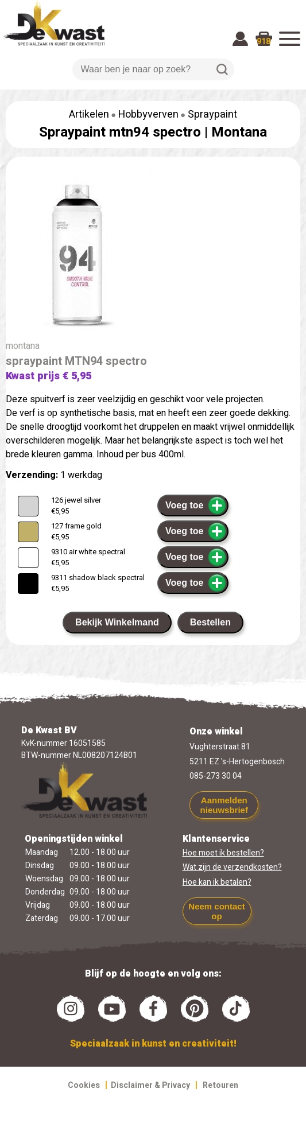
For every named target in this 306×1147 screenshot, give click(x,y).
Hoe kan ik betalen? (217, 882)
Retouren (220, 1085)
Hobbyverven (148, 114)
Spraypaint (212, 114)
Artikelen (89, 114)
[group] (153, 256)
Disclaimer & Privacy (150, 1085)
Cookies (84, 1085)
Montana (239, 132)
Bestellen (210, 622)
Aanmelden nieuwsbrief (224, 805)
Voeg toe (196, 505)
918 (263, 42)
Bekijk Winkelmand (117, 622)
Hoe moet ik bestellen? (223, 853)
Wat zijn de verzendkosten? (232, 867)
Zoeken (222, 69)
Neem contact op (216, 911)
